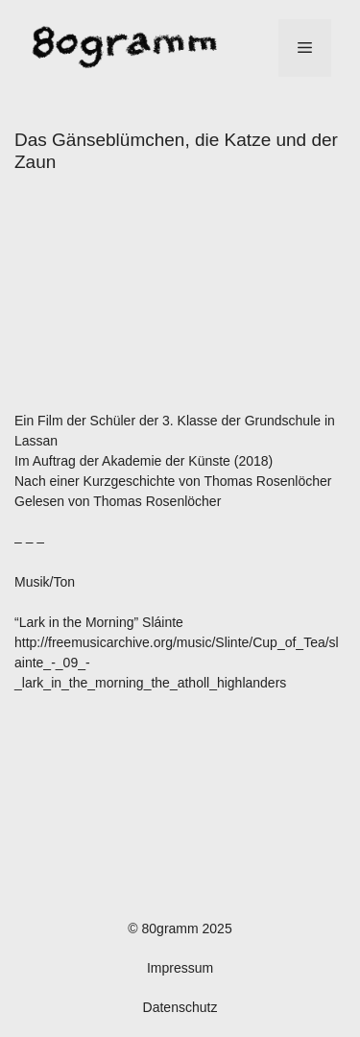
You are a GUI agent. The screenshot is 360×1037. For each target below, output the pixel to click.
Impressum (180, 968)
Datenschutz (180, 1007)
